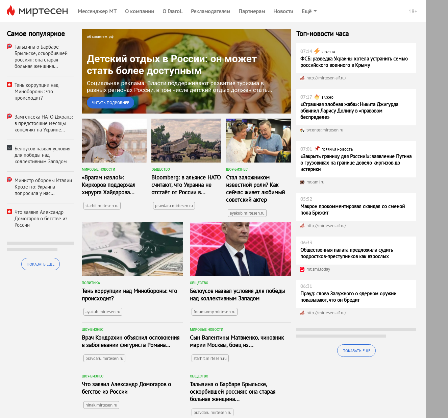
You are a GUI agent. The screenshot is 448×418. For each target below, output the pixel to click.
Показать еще (40, 264)
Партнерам (252, 11)
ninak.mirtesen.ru (101, 405)
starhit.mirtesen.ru (102, 205)
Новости (283, 11)
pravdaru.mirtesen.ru (174, 205)
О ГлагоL (172, 11)
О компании (139, 11)
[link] (186, 71)
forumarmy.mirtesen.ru (214, 312)
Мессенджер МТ (97, 11)
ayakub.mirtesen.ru (247, 213)
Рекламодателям (210, 11)
